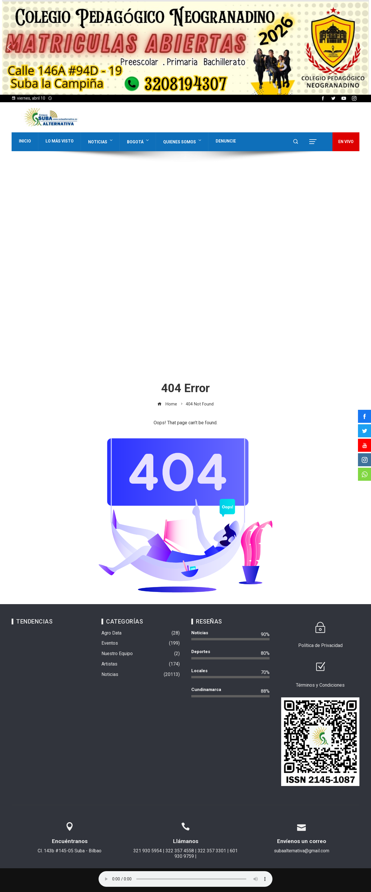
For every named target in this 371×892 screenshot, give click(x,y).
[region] (185, 47)
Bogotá (138, 140)
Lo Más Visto (60, 141)
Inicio (25, 141)
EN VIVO (346, 141)
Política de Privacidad (320, 645)
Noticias (101, 140)
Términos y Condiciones (320, 685)
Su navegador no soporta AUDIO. (185, 879)
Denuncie (226, 141)
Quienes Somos (182, 140)
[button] (185, 47)
